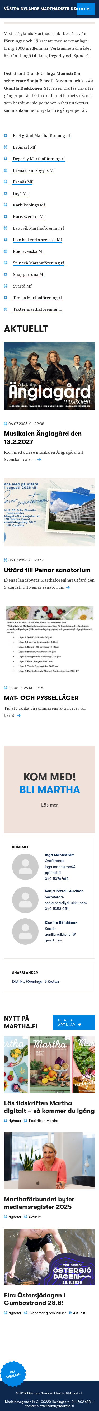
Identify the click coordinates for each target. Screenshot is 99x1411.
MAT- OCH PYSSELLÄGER (41, 698)
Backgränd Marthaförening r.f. (41, 135)
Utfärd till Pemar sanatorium (47, 570)
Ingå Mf (20, 193)
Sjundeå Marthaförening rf (38, 263)
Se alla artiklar (66, 1022)
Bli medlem (83, 9)
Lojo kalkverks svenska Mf (37, 240)
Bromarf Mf (23, 147)
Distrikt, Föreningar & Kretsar (35, 981)
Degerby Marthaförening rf (38, 159)
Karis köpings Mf (29, 205)
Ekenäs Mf (22, 182)
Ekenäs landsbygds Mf (33, 170)
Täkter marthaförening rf (37, 309)
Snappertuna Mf (29, 274)
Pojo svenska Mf (28, 251)
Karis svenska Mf (28, 216)
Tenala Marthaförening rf (37, 297)
